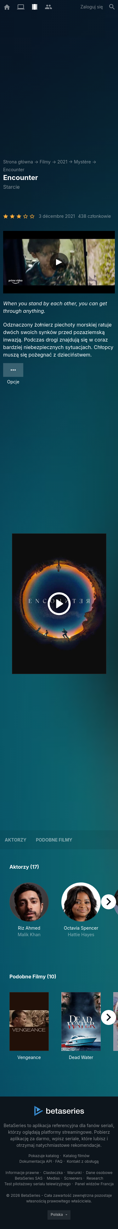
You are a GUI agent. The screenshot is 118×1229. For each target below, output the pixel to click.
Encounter (14, 169)
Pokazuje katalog (43, 1155)
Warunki (74, 1172)
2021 (62, 161)
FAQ (59, 1161)
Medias (53, 1178)
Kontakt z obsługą (82, 1161)
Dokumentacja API (35, 1161)
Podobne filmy (54, 839)
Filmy (45, 161)
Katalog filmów (76, 1155)
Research (95, 1178)
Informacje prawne (22, 1172)
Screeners (73, 1178)
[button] (29, 913)
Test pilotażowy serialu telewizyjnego (37, 1184)
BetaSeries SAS (28, 1178)
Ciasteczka (53, 1172)
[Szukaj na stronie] (112, 7)
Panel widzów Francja (94, 1184)
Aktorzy (15, 839)
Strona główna (18, 161)
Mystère (82, 161)
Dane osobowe (99, 1172)
